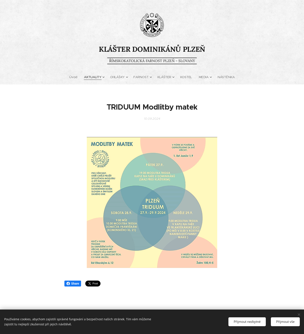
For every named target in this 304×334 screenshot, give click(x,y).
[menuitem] (74, 77)
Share (72, 283)
